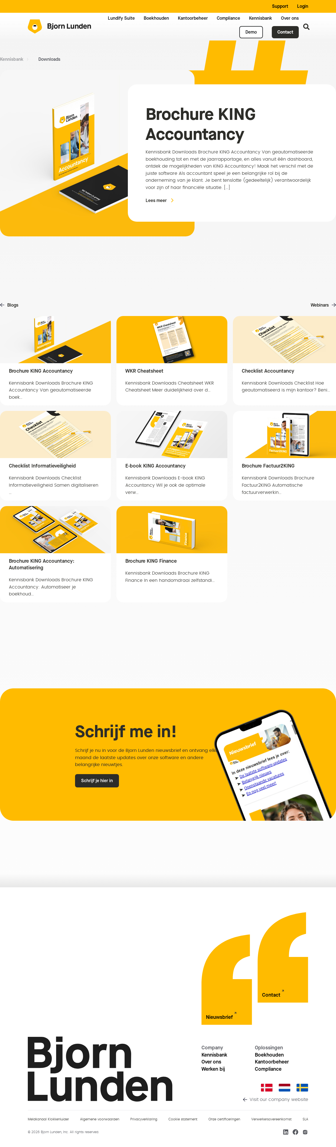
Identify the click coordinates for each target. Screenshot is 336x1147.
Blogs (12, 305)
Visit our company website (279, 1099)
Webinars (320, 305)
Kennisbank (11, 59)
